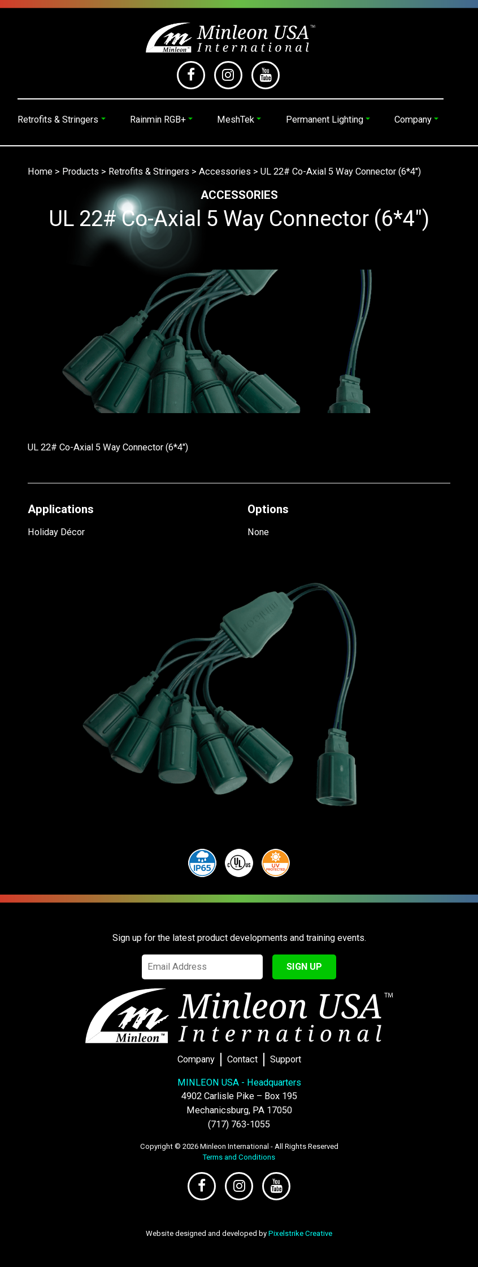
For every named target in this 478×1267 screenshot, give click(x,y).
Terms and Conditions (239, 1157)
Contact (242, 1059)
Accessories (225, 171)
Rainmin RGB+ (158, 119)
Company (413, 119)
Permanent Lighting (324, 119)
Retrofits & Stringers (58, 119)
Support (285, 1059)
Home (40, 171)
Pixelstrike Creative (300, 1233)
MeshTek (235, 119)
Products (80, 171)
